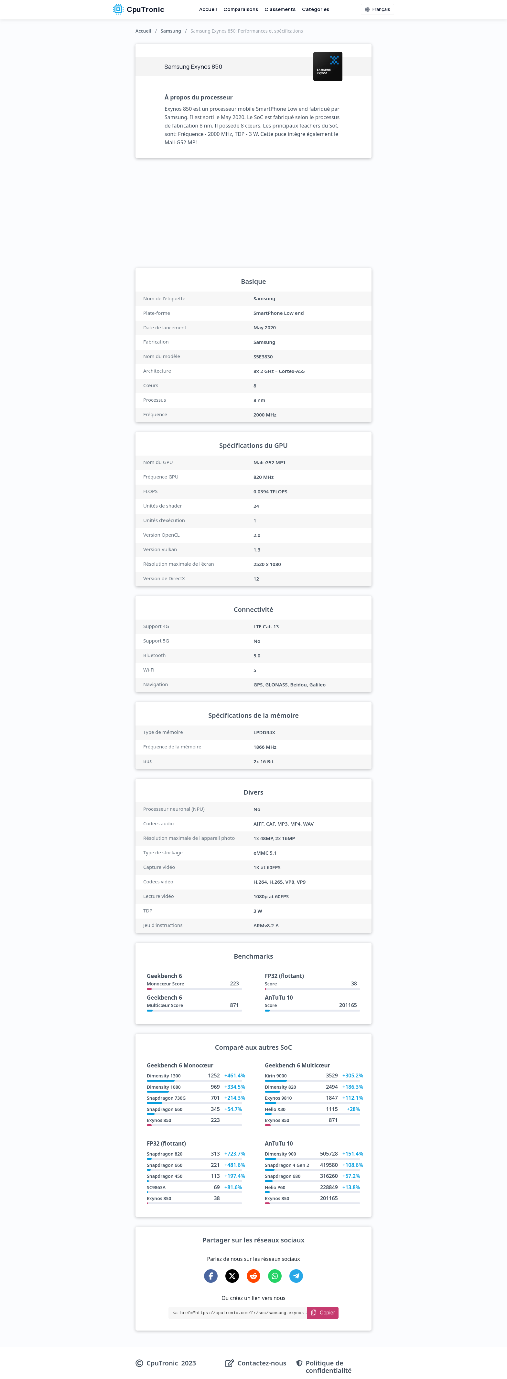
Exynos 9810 (278, 1098)
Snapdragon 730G (166, 1098)
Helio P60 (275, 1187)
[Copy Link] (323, 1313)
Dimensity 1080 (164, 1087)
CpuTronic (138, 9)
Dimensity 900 (280, 1154)
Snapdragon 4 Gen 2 (287, 1165)
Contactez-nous (261, 1363)
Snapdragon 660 (164, 1109)
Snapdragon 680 (282, 1176)
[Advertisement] (253, 213)
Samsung (171, 31)
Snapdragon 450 (164, 1176)
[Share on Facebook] (211, 1276)
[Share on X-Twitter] (232, 1276)
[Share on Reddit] (253, 1276)
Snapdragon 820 (164, 1154)
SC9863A (156, 1187)
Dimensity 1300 (164, 1076)
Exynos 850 (159, 1120)
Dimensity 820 (280, 1087)
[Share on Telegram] (296, 1276)
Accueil (208, 9)
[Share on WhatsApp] (275, 1276)
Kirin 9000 (276, 1076)
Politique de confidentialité (329, 1366)
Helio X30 (275, 1109)
